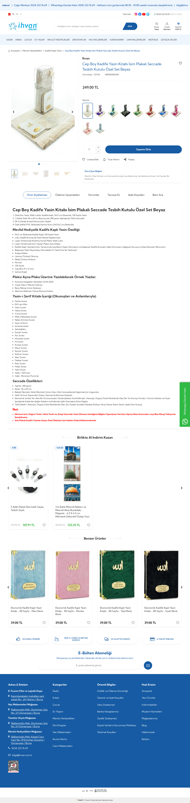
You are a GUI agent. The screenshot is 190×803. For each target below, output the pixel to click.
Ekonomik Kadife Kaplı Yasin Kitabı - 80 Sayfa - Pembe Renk (70, 611)
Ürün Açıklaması (37, 195)
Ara (130, 26)
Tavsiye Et (113, 195)
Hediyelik (153, 40)
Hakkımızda (148, 732)
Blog (144, 725)
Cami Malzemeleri (135, 40)
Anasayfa (14, 50)
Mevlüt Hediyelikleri (58, 40)
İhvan (86, 58)
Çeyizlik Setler (169, 40)
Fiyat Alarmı (111, 159)
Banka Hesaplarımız (108, 711)
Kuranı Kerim (117, 40)
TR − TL (14, 14)
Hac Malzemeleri (98, 40)
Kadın (10, 40)
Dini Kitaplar (79, 40)
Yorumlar (93, 195)
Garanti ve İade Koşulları (110, 697)
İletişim (145, 739)
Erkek (19, 40)
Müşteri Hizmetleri (152, 711)
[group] (43, 109)
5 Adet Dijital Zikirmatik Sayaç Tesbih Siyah (27, 508)
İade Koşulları (136, 195)
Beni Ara (158, 195)
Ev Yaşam (40, 40)
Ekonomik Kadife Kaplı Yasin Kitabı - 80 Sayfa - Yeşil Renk (116, 609)
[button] (39, 164)
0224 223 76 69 (168, 14)
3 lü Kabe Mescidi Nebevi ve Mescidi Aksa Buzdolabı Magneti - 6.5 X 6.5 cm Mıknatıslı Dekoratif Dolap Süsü (72, 511)
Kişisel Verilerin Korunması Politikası (116, 725)
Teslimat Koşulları (106, 732)
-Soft (80, 800)
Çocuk (28, 40)
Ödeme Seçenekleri (67, 195)
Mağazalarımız (149, 718)
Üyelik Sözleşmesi (107, 718)
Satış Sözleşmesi (106, 704)
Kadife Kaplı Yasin (53, 50)
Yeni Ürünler (149, 697)
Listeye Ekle (90, 159)
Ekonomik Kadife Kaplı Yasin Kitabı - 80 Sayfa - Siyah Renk (160, 609)
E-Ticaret (86, 800)
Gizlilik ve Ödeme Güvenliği (112, 690)
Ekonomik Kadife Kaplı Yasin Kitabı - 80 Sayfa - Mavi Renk (27, 609)
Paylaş (129, 159)
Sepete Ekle (143, 149)
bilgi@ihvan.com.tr (22, 755)
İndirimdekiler (149, 704)
